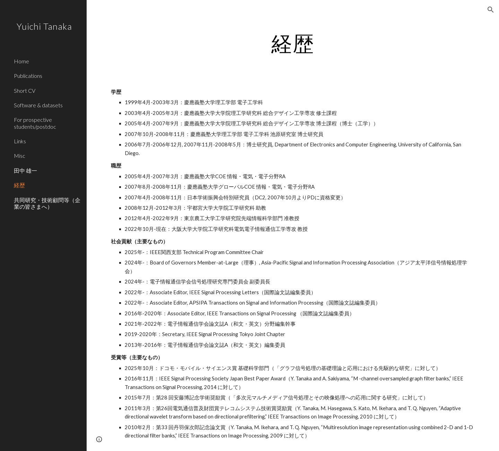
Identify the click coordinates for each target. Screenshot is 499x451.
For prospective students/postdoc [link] (35, 122)
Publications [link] (28, 75)
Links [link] (20, 141)
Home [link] (21, 61)
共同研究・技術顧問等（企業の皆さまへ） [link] (47, 203)
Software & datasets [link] (38, 105)
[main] (293, 43)
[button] (490, 9)
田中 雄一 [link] (25, 170)
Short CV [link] (24, 90)
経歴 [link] (19, 185)
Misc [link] (19, 155)
